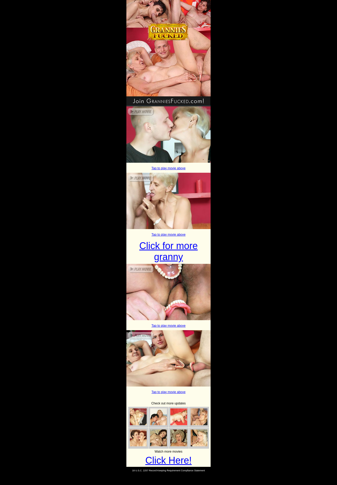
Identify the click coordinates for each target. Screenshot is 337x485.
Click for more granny (168, 251)
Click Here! (168, 460)
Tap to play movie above (168, 168)
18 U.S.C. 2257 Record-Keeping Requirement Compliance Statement (168, 470)
